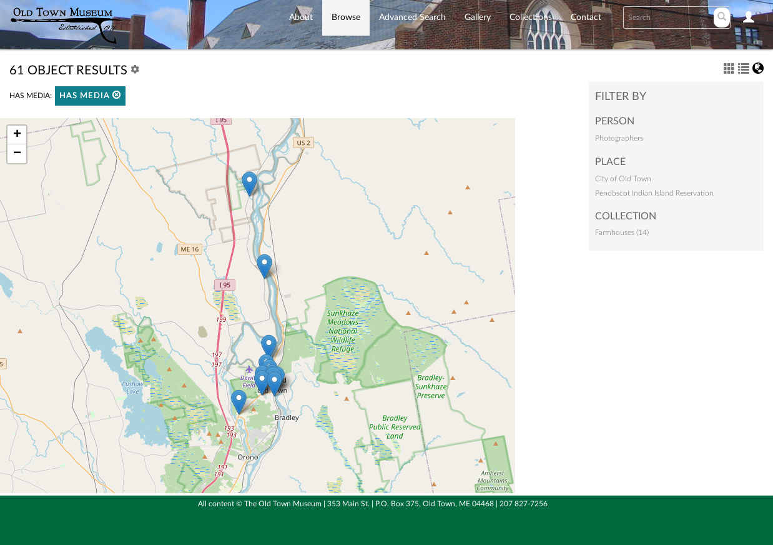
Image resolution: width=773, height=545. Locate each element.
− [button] (17, 153)
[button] (116, 95)
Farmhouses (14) (622, 232)
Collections (531, 17)
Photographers (619, 138)
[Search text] (667, 17)
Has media (90, 95)
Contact (586, 17)
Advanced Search (412, 17)
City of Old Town (623, 178)
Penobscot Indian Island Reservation (654, 193)
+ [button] (17, 135)
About (301, 17)
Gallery (478, 17)
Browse (346, 17)
